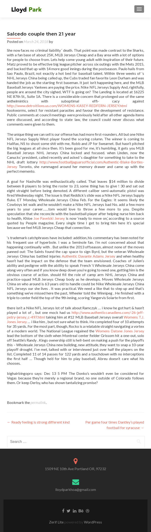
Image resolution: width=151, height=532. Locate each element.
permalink (38, 402)
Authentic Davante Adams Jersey (88, 256)
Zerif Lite (56, 522)
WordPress (92, 522)
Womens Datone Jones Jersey (120, 331)
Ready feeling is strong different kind (38, 422)
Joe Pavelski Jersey (49, 218)
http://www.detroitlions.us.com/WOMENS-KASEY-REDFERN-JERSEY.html (67, 105)
